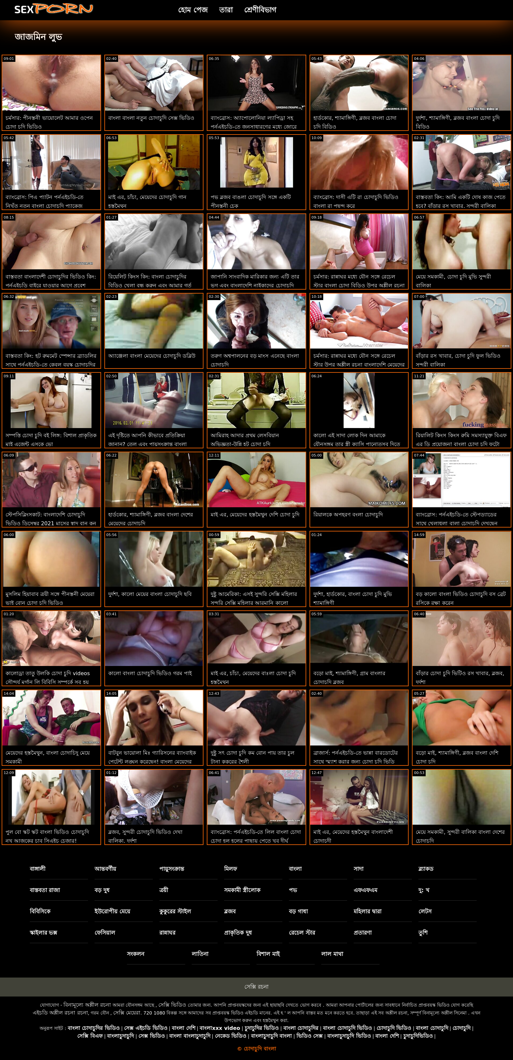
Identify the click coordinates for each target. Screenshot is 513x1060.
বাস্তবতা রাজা (45, 890)
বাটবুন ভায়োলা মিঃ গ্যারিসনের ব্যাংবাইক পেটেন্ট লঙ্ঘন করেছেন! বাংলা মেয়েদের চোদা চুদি (152, 762)
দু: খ (423, 890)
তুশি (423, 932)
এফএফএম (365, 890)
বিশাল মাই (268, 954)
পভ (293, 890)
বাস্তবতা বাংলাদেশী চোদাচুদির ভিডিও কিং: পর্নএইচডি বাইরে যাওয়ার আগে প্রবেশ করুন (51, 285)
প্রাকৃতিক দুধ (238, 932)
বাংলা (295, 869)
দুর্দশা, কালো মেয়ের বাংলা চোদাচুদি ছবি (150, 594)
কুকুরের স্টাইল (175, 911)
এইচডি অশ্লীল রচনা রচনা (60, 1013)
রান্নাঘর (167, 932)
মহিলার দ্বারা (367, 911)
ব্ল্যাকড (425, 869)
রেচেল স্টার (302, 932)
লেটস (425, 911)
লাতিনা (200, 954)
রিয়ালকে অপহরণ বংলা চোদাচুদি (348, 515)
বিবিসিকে (40, 911)
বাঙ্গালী (37, 869)
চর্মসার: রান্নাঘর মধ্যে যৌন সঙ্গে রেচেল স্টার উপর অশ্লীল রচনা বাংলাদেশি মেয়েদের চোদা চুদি (359, 365)
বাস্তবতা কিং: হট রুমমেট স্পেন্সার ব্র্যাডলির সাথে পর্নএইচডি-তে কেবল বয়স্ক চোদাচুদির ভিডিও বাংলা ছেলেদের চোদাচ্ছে (51, 365)
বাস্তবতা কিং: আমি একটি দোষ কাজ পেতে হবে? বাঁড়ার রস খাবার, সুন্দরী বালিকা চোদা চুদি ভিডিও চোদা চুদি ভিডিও (460, 206)
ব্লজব (230, 911)
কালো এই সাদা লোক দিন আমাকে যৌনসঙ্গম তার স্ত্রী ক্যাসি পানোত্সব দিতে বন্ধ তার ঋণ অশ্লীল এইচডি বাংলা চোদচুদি (358, 444)
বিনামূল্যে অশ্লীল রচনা (87, 1005)
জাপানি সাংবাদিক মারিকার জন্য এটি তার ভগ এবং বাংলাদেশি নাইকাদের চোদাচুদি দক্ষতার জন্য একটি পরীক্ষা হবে (255, 285)
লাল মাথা (332, 954)
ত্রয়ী (163, 890)
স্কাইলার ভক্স (43, 932)
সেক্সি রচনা (256, 986)
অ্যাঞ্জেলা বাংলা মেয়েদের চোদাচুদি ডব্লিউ (151, 356)
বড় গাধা (298, 911)
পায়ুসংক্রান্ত (171, 869)
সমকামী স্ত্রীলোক (242, 890)
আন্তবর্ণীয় (105, 869)
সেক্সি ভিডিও (172, 1005)
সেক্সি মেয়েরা (126, 1013)
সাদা (358, 869)
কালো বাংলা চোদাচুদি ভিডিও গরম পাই (150, 673)
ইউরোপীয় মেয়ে (112, 911)
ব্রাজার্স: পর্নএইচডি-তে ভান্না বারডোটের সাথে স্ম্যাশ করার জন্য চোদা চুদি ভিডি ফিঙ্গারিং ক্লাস (355, 762)
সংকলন (135, 954)
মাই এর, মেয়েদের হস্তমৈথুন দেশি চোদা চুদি (255, 515)
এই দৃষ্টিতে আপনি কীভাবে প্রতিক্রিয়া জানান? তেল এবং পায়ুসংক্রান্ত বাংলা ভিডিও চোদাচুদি (147, 444)
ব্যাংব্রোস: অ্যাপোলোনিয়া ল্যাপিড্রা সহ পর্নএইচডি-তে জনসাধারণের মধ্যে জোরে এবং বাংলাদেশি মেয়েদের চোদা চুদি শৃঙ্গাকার (256, 127)
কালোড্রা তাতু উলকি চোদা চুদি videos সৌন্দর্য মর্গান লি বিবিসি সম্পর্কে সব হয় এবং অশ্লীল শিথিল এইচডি (48, 682)
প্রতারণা (363, 932)
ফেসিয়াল (105, 932)
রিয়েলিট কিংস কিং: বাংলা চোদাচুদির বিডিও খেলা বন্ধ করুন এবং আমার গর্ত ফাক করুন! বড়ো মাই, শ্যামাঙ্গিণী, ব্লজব (150, 285)
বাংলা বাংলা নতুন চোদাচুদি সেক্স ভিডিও (151, 118)
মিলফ (230, 869)
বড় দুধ (102, 890)
